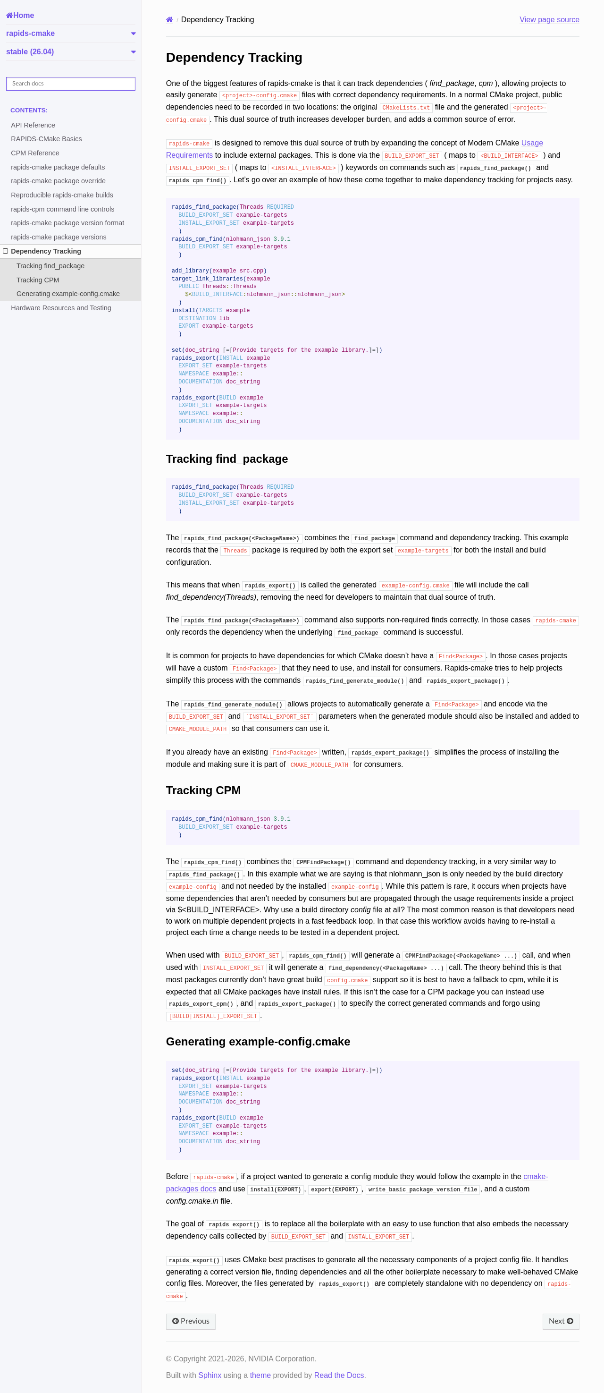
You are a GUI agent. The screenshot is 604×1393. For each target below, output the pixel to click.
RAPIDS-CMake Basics (46, 139)
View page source (549, 20)
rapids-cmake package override (58, 181)
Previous (191, 1321)
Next (561, 1321)
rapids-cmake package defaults (58, 167)
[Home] (169, 20)
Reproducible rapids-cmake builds (62, 195)
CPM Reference (35, 153)
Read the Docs (339, 1375)
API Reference (33, 125)
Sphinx (209, 1375)
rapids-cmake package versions (58, 237)
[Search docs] (70, 84)
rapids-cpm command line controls (62, 209)
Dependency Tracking (42, 251)
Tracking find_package (50, 266)
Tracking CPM (38, 280)
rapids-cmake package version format (67, 223)
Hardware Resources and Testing (61, 308)
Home (23, 15)
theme (260, 1375)
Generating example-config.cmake (68, 293)
